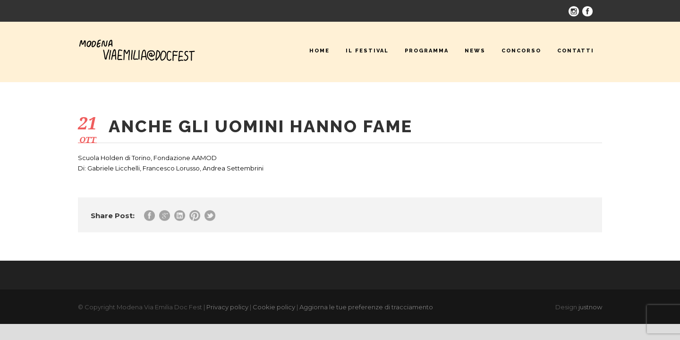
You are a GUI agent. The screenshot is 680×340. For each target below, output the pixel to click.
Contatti (575, 51)
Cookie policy (274, 307)
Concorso (521, 51)
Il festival (367, 51)
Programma (427, 51)
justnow (590, 307)
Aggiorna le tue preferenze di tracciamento (366, 307)
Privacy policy (227, 307)
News (475, 51)
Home (319, 51)
